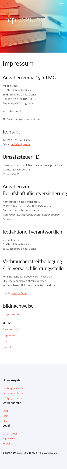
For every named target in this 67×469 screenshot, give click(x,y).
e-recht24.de (19, 293)
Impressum (9, 335)
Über (5, 341)
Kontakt (8, 347)
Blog (5, 415)
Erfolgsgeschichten (13, 398)
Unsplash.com (11, 314)
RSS (5, 420)
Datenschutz (10, 329)
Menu (61, 5)
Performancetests (13, 393)
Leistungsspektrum (13, 388)
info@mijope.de (20, 144)
